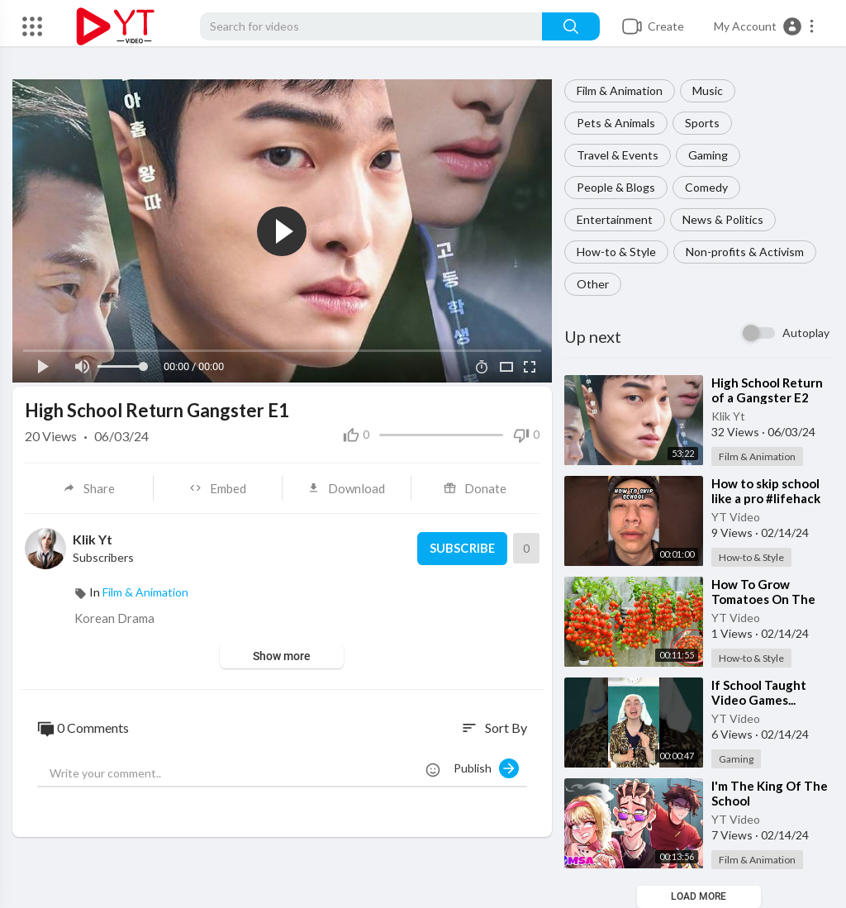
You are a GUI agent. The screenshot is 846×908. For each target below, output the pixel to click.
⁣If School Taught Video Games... (758, 692)
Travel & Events (617, 155)
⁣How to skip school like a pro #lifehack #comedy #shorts (765, 498)
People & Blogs (616, 187)
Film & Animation (620, 90)
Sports (702, 123)
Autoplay (805, 333)
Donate (475, 488)
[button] (765, 26)
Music (707, 90)
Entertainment (615, 219)
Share (89, 488)
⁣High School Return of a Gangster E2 (767, 390)
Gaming (708, 155)
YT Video (735, 517)
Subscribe (461, 548)
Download (346, 488)
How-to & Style (616, 252)
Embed (217, 488)
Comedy (706, 187)
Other (593, 284)
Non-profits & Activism (745, 252)
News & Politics (722, 219)
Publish (486, 768)
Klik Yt (728, 416)
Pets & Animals (616, 123)
